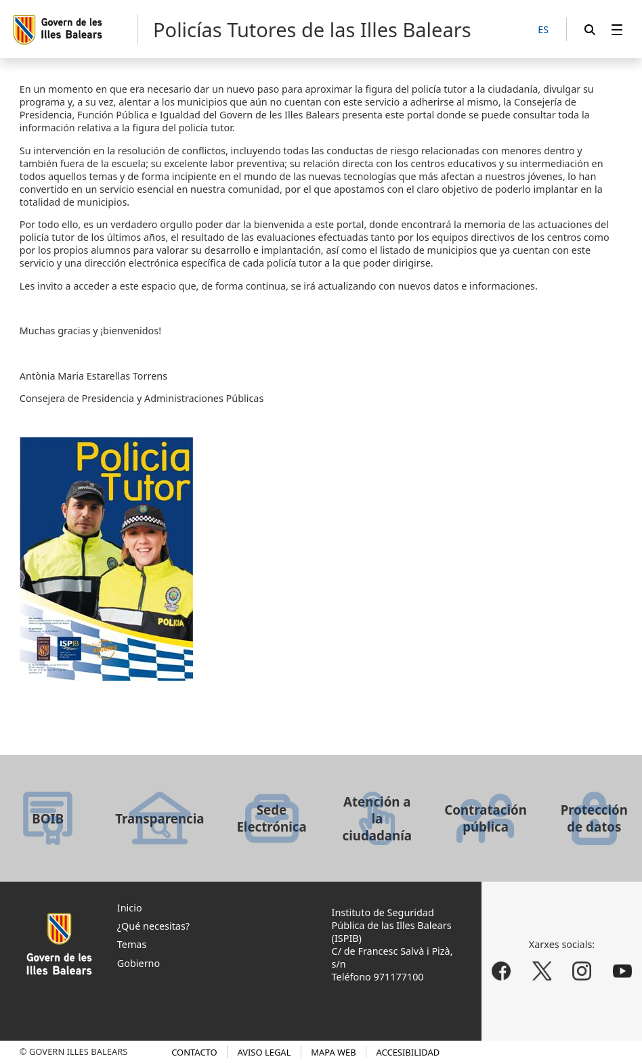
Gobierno (138, 963)
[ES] (543, 30)
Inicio (129, 907)
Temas (132, 944)
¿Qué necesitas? (153, 926)
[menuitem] (616, 29)
